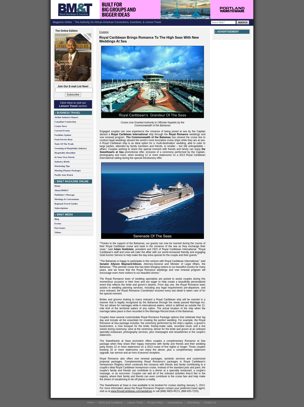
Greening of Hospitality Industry (70, 148)
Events (57, 223)
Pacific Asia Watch (63, 175)
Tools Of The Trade (64, 144)
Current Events (62, 130)
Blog (56, 219)
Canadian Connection (65, 121)
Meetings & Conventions (66, 199)
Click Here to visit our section (73, 104)
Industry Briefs (62, 161)
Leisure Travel (135, 402)
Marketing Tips (62, 166)
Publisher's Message (64, 194)
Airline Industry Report (66, 117)
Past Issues (59, 228)
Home (57, 186)
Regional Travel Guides (66, 203)
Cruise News (60, 126)
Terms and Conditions (110, 402)
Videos (57, 232)
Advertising (193, 402)
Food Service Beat (63, 139)
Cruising (104, 32)
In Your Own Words (64, 157)
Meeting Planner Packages (67, 170)
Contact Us (210, 402)
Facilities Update (62, 135)
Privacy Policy (155, 402)
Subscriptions (61, 208)
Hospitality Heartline (64, 152)
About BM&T (61, 190)
